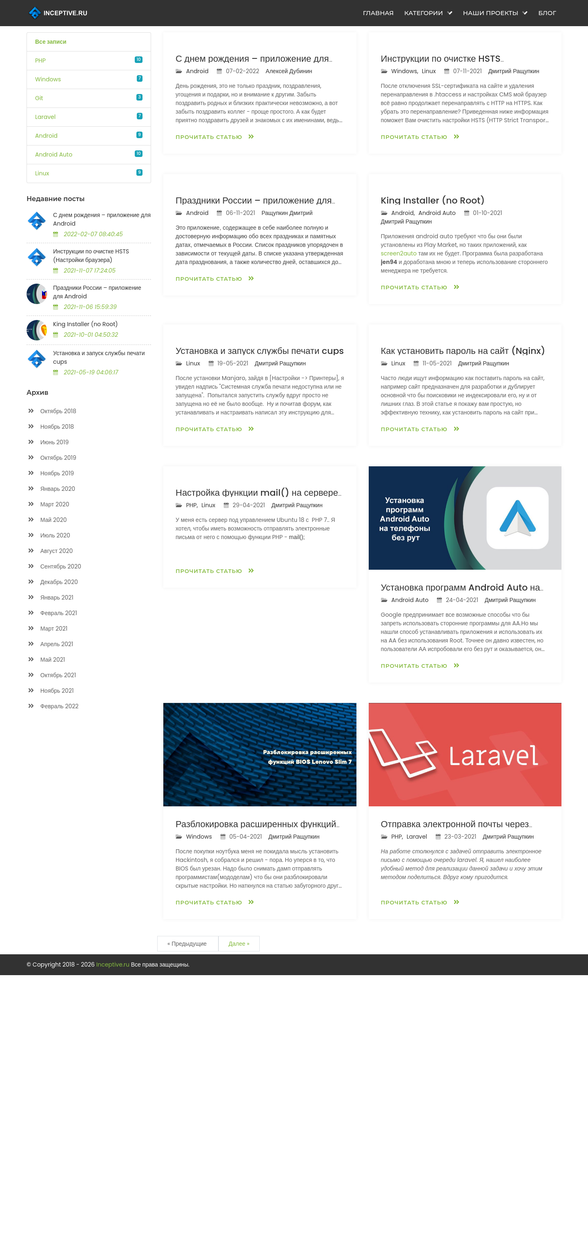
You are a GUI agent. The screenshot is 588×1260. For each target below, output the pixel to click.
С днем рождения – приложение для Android (102, 219)
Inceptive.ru (113, 1249)
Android (46, 136)
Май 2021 (46, 660)
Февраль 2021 (52, 613)
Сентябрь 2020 (54, 566)
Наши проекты (495, 13)
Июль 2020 (48, 535)
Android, (403, 402)
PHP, (192, 885)
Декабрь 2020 (52, 582)
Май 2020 (47, 520)
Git (39, 98)
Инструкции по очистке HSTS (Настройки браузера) (91, 255)
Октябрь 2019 (51, 458)
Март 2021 (47, 628)
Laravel (45, 117)
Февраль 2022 (52, 706)
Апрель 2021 (50, 644)
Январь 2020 (51, 489)
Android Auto (53, 154)
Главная (378, 13)
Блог (547, 13)
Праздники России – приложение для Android (97, 292)
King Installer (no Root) (85, 324)
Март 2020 (48, 504)
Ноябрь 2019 (50, 473)
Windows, (405, 166)
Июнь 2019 (48, 442)
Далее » (239, 1228)
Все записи (51, 42)
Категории (428, 13)
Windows (48, 79)
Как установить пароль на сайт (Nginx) (463, 635)
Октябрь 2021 (51, 675)
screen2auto (399, 443)
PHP (40, 60)
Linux (42, 173)
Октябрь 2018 (51, 411)
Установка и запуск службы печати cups (99, 357)
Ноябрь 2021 (50, 691)
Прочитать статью (215, 231)
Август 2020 (50, 551)
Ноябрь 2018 (50, 427)
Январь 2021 (50, 597)
